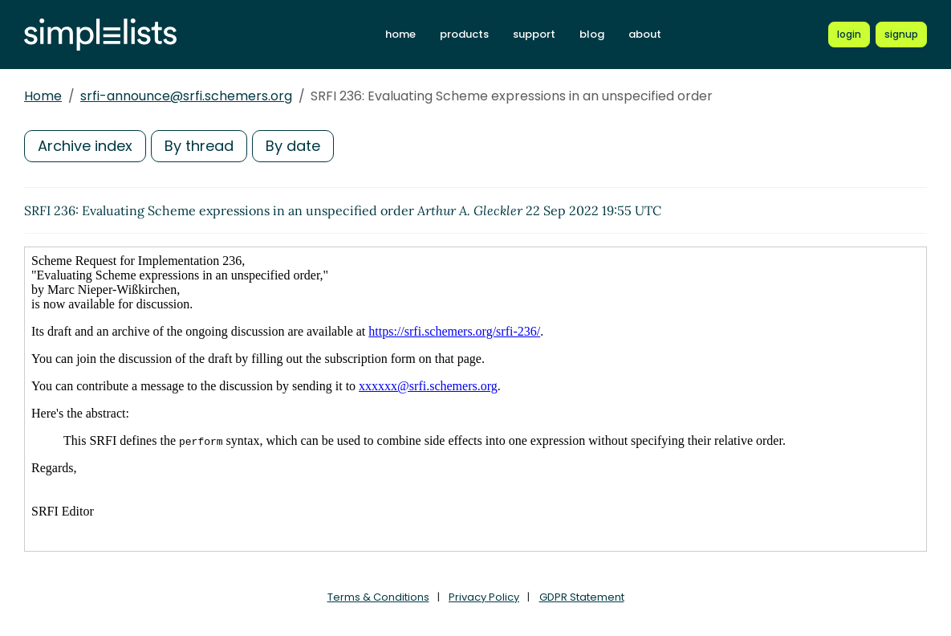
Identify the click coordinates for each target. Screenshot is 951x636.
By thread (199, 146)
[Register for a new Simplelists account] (901, 34)
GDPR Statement (581, 597)
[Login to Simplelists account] (849, 34)
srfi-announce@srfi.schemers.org (186, 96)
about (644, 34)
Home (43, 96)
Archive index (85, 146)
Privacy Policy (484, 597)
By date (293, 146)
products (464, 34)
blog (591, 34)
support (534, 34)
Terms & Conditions (378, 597)
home (400, 34)
